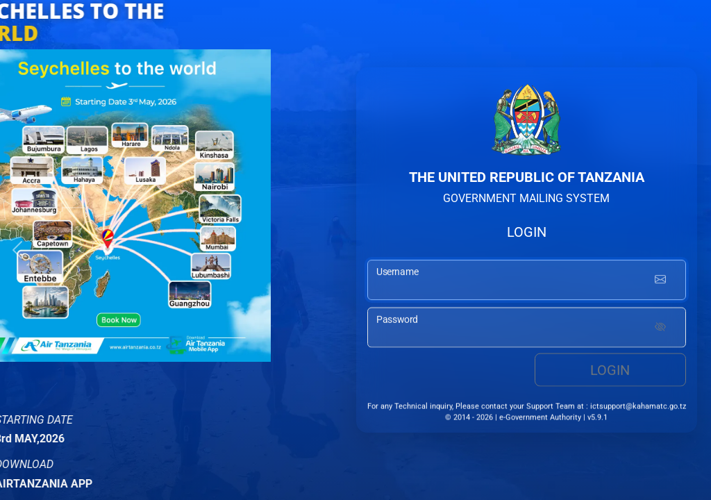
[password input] (526, 329)
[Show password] (660, 329)
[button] (17, 250)
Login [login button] (610, 371)
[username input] (526, 282)
